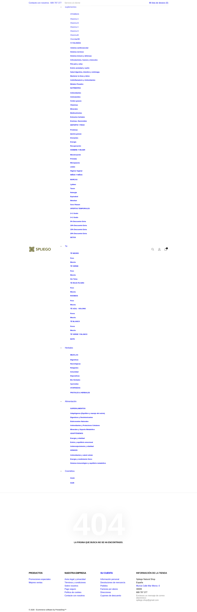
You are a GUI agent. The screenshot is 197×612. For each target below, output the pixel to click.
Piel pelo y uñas (76, 64)
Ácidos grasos (76, 101)
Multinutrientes (76, 113)
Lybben (73, 184)
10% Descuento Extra (78, 225)
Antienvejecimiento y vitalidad (82, 446)
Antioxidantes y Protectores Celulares (85, 425)
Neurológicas (75, 364)
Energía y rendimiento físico (81, 459)
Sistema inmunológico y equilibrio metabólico (88, 463)
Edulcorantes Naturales (79, 421)
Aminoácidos (75, 97)
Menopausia (75, 163)
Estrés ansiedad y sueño (79, 68)
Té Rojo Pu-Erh (77, 283)
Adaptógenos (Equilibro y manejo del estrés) (87, 413)
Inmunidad (74, 372)
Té (66, 246)
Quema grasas (76, 134)
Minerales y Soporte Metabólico (82, 429)
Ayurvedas (74, 384)
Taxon (72, 188)
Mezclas (74, 355)
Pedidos (104, 586)
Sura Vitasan (75, 205)
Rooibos (74, 296)
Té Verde (74, 266)
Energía (73, 142)
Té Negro (74, 253)
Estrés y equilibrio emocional (81, 442)
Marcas (73, 179)
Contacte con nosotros (75, 596)
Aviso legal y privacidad (75, 579)
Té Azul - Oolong (78, 309)
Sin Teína (73, 279)
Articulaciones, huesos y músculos (83, 60)
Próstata (73, 159)
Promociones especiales (40, 579)
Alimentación (71, 401)
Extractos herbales (77, 117)
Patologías (75, 43)
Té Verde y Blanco (78, 334)
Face (72, 478)
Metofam (73, 200)
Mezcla (73, 262)
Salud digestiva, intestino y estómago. (85, 72)
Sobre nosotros (71, 586)
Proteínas (74, 130)
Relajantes (74, 368)
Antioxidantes (75, 93)
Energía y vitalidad (77, 438)
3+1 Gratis (74, 217)
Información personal (109, 579)
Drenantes (74, 138)
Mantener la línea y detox (80, 76)
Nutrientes (75, 88)
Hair (72, 483)
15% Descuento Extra (78, 229)
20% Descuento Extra (78, 233)
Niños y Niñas (76, 175)
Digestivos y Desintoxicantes (81, 417)
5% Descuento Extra (78, 221)
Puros (72, 313)
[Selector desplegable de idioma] (159, 249)
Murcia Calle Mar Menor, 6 (148, 586)
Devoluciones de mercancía (112, 582)
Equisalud (74, 196)
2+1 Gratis (74, 213)
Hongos (74, 450)
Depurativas (75, 376)
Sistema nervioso (77, 52)
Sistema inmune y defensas (81, 56)
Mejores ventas (35, 582)
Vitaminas (74, 105)
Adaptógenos (76, 433)
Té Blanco (75, 321)
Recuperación (75, 146)
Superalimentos (77, 408)
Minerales (74, 109)
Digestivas (74, 360)
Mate (72, 339)
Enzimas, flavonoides (78, 121)
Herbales (69, 348)
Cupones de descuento (110, 596)
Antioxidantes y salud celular (81, 455)
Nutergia (73, 192)
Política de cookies (73, 592)
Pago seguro (70, 589)
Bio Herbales (75, 380)
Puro (72, 258)
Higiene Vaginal (76, 171)
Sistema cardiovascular (79, 48)
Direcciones (105, 592)
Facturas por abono (109, 589)
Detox (73, 237)
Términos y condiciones (75, 582)
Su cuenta (106, 573)
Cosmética (70, 471)
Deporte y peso (77, 125)
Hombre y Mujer (77, 150)
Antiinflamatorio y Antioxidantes (82, 80)
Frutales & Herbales (80, 393)
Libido (72, 167)
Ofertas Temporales (80, 208)
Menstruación (75, 155)
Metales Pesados (76, 84)
